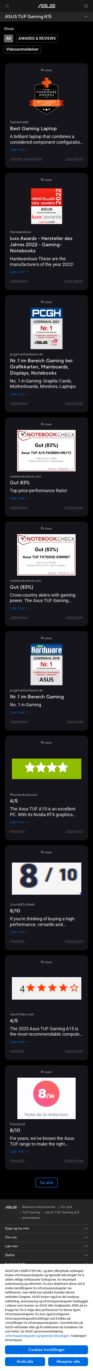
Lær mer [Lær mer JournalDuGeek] (19, 931)
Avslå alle (25, 1361)
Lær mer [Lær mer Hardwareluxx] (19, 271)
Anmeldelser (31, 1218)
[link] (46, 6)
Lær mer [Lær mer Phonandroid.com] (19, 822)
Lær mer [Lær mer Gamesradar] (19, 149)
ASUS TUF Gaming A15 (28, 17)
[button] (7, 6)
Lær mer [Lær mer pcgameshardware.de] (19, 394)
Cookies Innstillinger (46, 1349)
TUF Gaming (31, 1212)
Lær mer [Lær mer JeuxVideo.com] (19, 1041)
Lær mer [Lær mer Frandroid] (19, 1151)
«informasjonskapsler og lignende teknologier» (37, 1336)
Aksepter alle (68, 1361)
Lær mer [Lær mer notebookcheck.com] (19, 498)
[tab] (8, 38)
